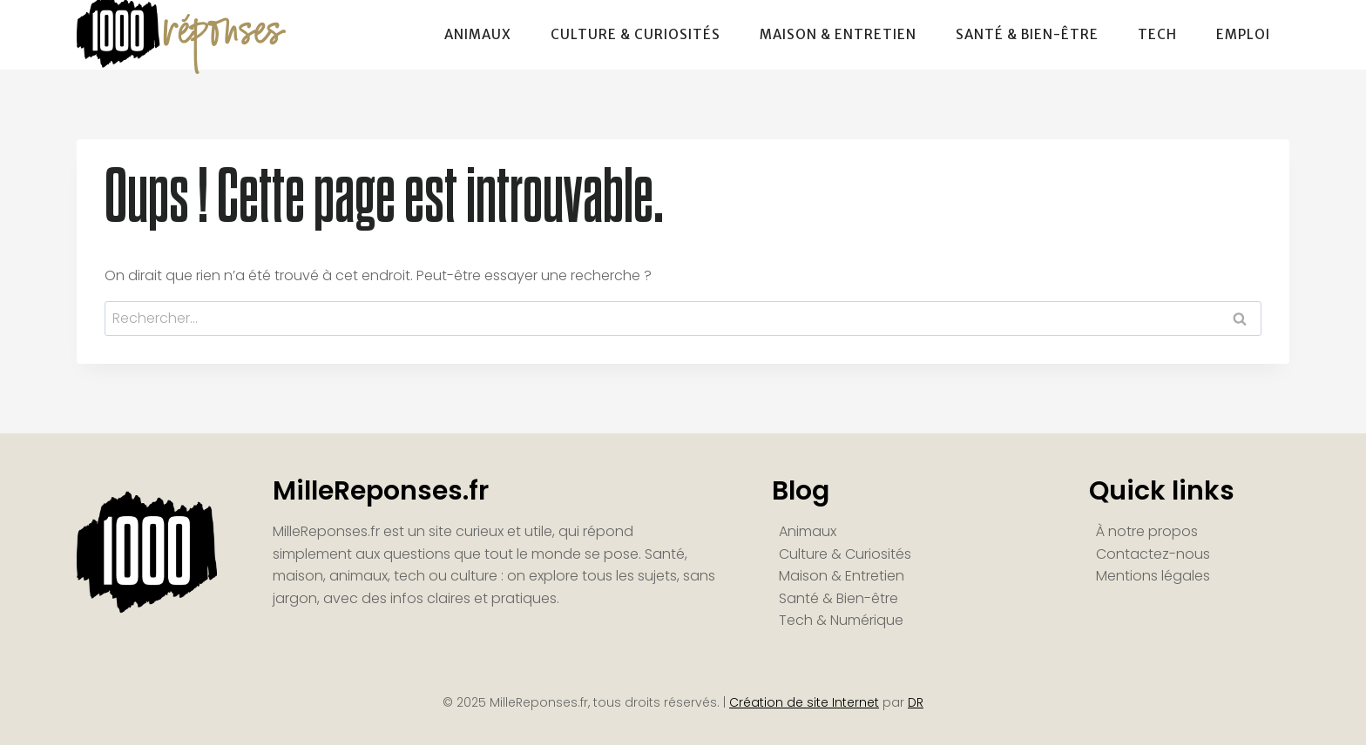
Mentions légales (1153, 576)
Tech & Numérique (841, 620)
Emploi (1243, 34)
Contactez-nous (1153, 554)
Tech (1157, 34)
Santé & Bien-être (1027, 34)
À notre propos (1147, 531)
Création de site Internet (804, 702)
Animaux (477, 34)
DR (915, 702)
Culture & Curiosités (635, 34)
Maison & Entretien (838, 34)
